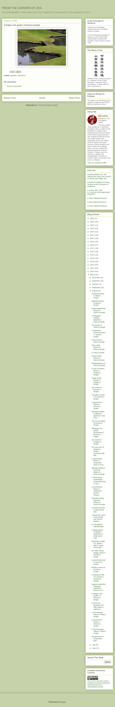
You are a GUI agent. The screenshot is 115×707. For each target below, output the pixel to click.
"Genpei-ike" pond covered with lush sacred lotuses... (98, 518)
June (94, 648)
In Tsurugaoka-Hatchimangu (98, 525)
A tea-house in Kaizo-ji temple (98, 341)
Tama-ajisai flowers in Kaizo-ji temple (98, 347)
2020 (92, 238)
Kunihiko (104, 116)
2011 (92, 268)
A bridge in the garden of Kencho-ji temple (97, 597)
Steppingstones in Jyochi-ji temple (98, 364)
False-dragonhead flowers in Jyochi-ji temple (98, 310)
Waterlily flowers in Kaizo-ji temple (98, 303)
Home (42, 98)
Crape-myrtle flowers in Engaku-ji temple (96, 381)
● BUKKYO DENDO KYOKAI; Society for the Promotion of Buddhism (98, 184)
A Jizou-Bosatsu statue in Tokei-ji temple (99, 631)
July (94, 645)
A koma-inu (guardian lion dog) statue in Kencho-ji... (98, 606)
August (95, 291)
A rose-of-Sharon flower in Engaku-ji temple (98, 372)
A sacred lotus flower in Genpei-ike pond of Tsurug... (97, 491)
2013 (92, 261)
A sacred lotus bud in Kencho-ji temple (99, 562)
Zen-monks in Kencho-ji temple (97, 390)
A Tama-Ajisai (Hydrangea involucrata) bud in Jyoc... (99, 480)
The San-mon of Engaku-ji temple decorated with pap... (98, 451)
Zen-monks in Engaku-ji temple (97, 442)
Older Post (74, 98)
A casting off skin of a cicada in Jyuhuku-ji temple (98, 578)
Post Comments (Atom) (48, 105)
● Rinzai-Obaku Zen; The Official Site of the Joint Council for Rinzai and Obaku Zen (99, 176)
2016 (92, 252)
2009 (92, 275)
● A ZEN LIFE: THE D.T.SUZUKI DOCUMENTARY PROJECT (98, 192)
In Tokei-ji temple (98, 353)
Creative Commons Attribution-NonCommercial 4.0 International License (99, 685)
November (96, 281)
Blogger (62, 702)
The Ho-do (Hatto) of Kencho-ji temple (98, 423)
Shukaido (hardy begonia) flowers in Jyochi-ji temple (98, 501)
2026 (92, 218)
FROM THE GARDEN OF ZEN (22, 8)
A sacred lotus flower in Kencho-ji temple (97, 405)
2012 (92, 265)
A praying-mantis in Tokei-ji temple (98, 296)
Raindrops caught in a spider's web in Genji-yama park (98, 544)
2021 (92, 235)
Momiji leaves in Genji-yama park (98, 639)
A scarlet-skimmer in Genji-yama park (98, 510)
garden (14, 75)
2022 (92, 232)
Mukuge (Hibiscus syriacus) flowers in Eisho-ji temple (98, 471)
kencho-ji (22, 75)
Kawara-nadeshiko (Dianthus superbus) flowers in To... (99, 587)
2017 (92, 248)
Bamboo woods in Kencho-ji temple (98, 569)
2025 (92, 222)
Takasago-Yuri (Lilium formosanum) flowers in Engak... (97, 432)
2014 (92, 258)
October (95, 284)
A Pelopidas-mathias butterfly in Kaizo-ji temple (98, 319)
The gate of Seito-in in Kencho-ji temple (98, 397)
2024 (92, 225)
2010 (92, 271)
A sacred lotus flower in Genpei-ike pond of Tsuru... (98, 462)
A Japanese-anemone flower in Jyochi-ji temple (99, 334)
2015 (92, 255)
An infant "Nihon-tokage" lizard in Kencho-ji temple (98, 554)
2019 (92, 242)
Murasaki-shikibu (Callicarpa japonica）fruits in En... (98, 415)
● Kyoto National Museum (97, 206)
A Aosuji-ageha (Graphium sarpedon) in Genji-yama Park (97, 534)
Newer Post (10, 98)
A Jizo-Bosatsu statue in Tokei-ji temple (99, 614)
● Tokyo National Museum (97, 198)
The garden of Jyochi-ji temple (98, 326)
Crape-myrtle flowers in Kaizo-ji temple (98, 358)
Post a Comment (14, 86)
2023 (92, 228)
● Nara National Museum (96, 202)
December (96, 278)
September (96, 287)
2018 (92, 245)
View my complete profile (96, 163)
